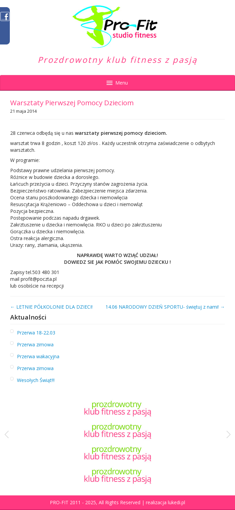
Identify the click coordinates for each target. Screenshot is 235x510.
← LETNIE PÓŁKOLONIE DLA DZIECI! (51, 307)
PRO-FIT (59, 502)
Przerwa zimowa (35, 344)
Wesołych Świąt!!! (36, 380)
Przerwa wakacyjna (38, 356)
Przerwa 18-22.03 (36, 332)
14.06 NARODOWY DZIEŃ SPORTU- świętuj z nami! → (165, 307)
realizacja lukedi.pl (165, 502)
